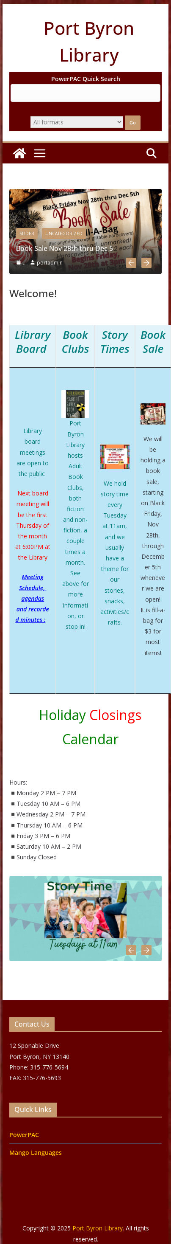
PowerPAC (24, 1135)
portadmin (50, 262)
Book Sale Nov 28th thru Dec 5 (64, 248)
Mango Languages (35, 1152)
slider (26, 233)
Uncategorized (64, 233)
